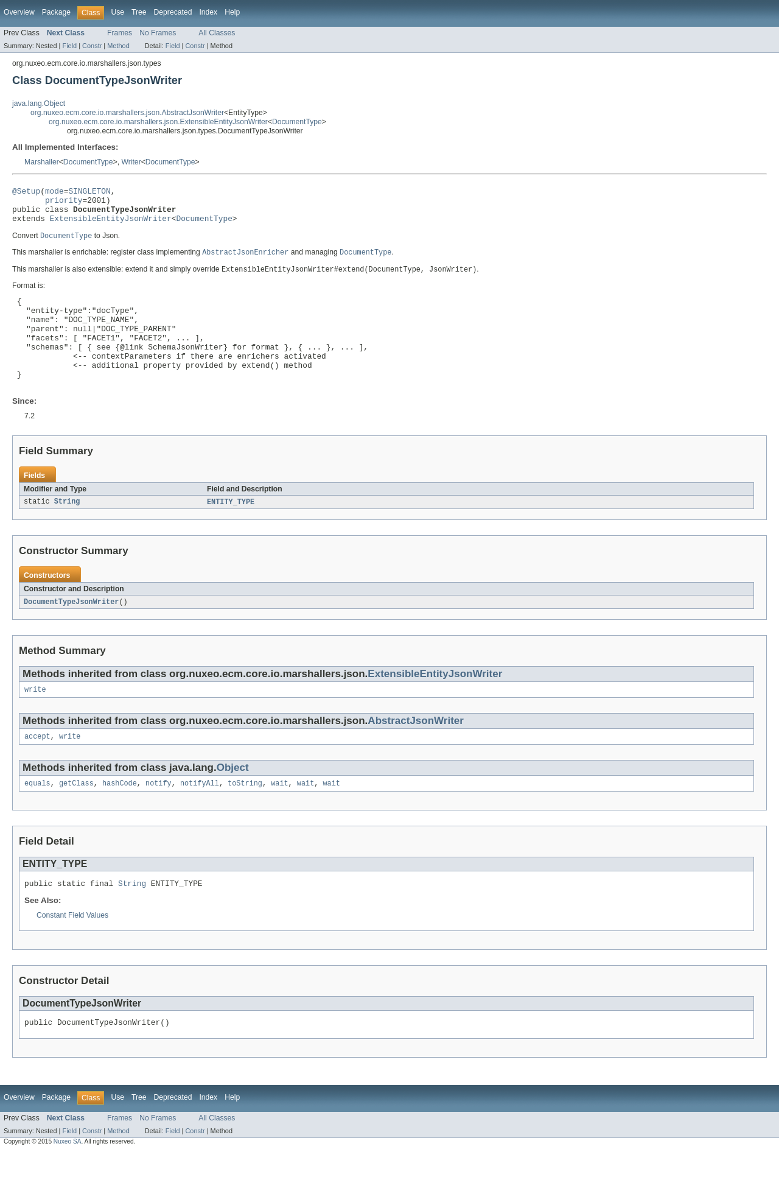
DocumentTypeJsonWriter (71, 630)
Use (117, 12)
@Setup (26, 192)
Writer (131, 162)
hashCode (119, 815)
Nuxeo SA (68, 1177)
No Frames (157, 33)
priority (64, 203)
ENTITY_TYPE (230, 530)
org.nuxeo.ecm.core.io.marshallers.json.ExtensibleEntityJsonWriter (158, 122)
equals (37, 815)
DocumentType (297, 122)
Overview (19, 12)
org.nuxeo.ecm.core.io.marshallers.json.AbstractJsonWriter (127, 112)
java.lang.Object (38, 103)
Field (69, 45)
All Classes (216, 33)
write (35, 719)
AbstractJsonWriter (416, 750)
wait (279, 815)
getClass (76, 815)
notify (158, 815)
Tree (139, 12)
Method (118, 45)
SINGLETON (89, 192)
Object (233, 798)
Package (56, 12)
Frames (119, 33)
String (67, 530)
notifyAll (199, 815)
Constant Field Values (72, 949)
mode (54, 192)
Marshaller (41, 162)
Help (232, 12)
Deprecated (173, 12)
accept (37, 767)
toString (245, 815)
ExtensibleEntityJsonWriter (111, 225)
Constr (92, 45)
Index (208, 12)
